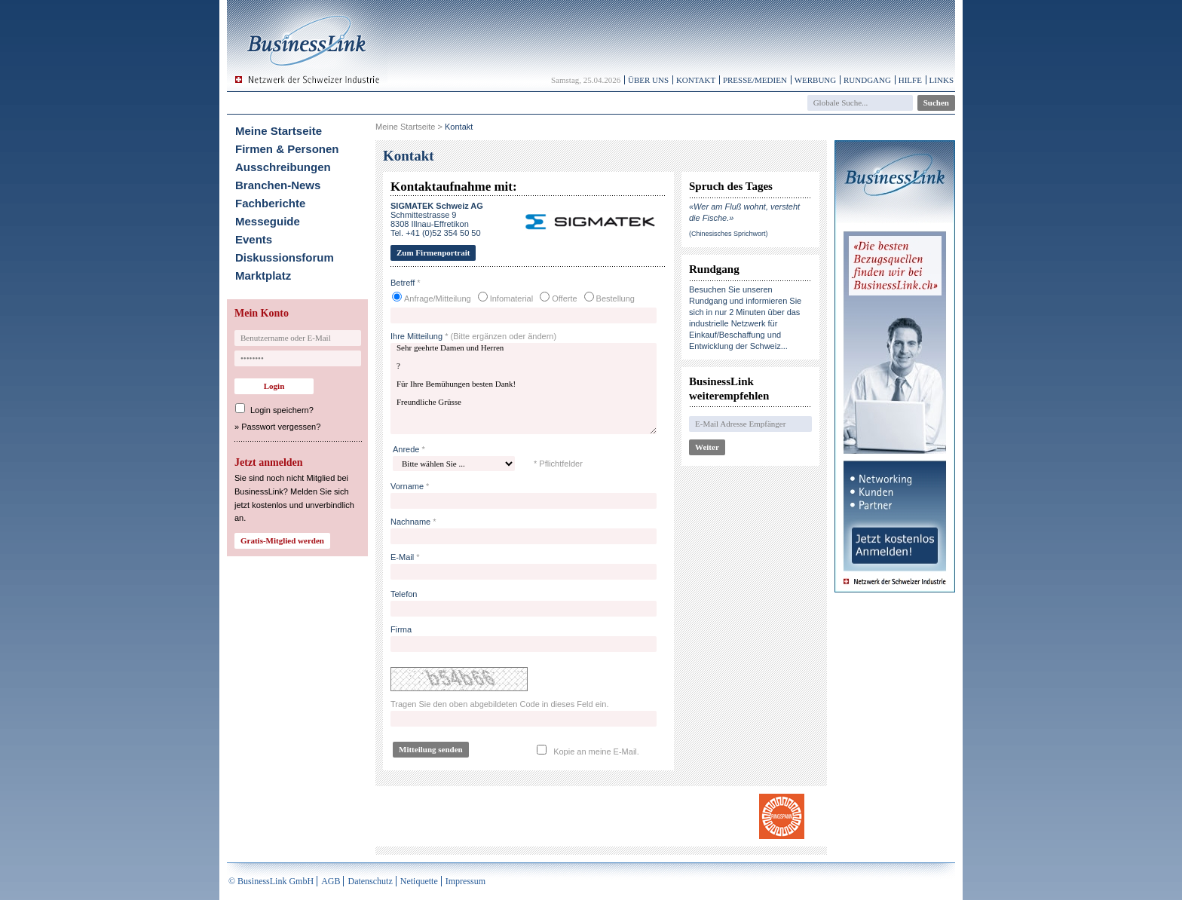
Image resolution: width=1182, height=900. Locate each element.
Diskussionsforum (284, 257)
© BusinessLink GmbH (271, 881)
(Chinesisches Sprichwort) (728, 233)
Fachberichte (270, 203)
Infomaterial (511, 298)
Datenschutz (370, 881)
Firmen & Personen (287, 148)
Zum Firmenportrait (433, 252)
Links (941, 79)
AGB (330, 881)
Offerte (564, 298)
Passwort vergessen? (280, 426)
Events (253, 239)
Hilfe (910, 79)
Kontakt (695, 79)
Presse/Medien (755, 79)
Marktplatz (263, 275)
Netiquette (419, 881)
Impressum (465, 881)
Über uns (648, 79)
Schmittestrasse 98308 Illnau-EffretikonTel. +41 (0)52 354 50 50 (436, 219)
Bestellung (615, 298)
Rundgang (867, 79)
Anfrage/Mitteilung (437, 298)
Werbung (816, 79)
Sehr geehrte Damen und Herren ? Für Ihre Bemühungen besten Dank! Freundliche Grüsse (523, 388)
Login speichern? (282, 410)
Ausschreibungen (283, 167)
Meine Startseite (278, 130)
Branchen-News (277, 185)
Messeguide (267, 221)
